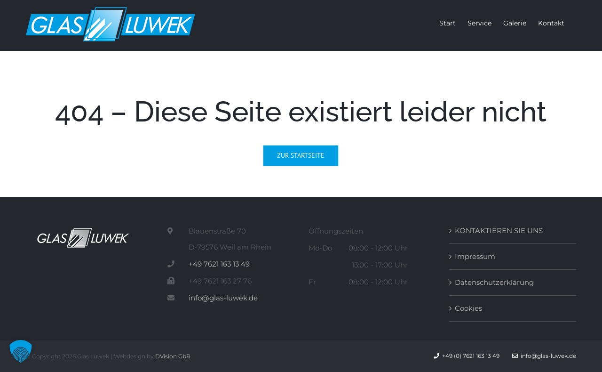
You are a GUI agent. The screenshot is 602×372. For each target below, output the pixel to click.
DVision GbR (172, 356)
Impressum (475, 256)
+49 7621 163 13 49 (219, 263)
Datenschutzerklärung (494, 282)
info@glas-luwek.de (223, 297)
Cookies (468, 308)
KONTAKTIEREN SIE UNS (499, 230)
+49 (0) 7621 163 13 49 (470, 355)
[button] (20, 351)
